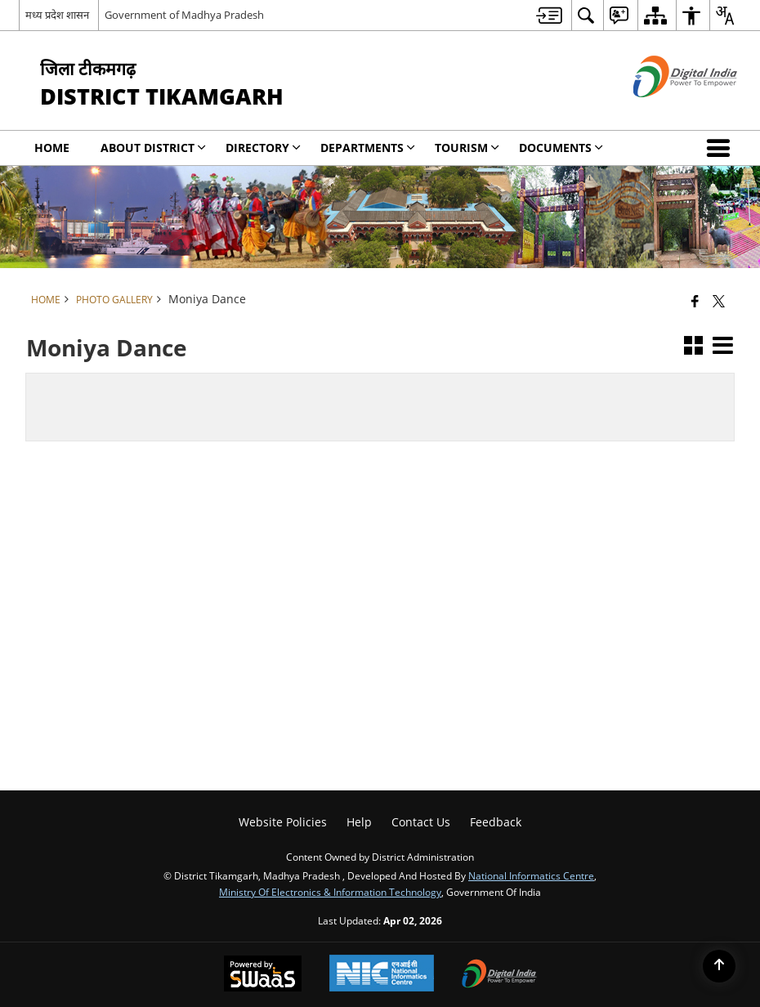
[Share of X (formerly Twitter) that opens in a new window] (719, 300)
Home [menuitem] (51, 147)
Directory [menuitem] (263, 147)
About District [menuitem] (153, 147)
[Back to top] (719, 966)
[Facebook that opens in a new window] (695, 300)
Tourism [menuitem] (467, 147)
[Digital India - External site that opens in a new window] (664, 111)
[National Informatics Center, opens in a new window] (381, 974)
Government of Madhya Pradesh (184, 14)
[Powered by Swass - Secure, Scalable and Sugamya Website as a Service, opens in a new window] (263, 975)
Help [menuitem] (359, 822)
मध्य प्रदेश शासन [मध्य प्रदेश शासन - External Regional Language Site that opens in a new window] (57, 14)
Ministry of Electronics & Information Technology (330, 891)
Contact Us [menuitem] (420, 822)
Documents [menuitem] (561, 147)
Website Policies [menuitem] (283, 822)
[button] (721, 148)
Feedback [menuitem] (495, 822)
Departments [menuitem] (367, 147)
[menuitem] (549, 15)
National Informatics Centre (531, 875)
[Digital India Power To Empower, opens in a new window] (499, 975)
